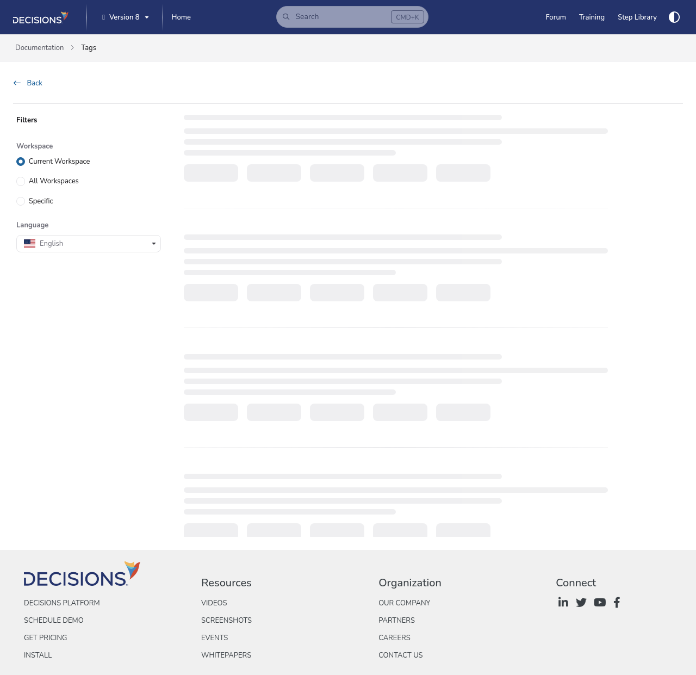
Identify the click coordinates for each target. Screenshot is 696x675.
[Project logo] (41, 17)
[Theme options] (674, 17)
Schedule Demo (54, 621)
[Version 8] (124, 18)
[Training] (592, 17)
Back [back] (28, 83)
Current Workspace (59, 161)
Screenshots (226, 621)
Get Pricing (45, 638)
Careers (394, 638)
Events (214, 638)
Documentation (39, 48)
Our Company (404, 603)
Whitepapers (226, 655)
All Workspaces (54, 181)
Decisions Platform (62, 603)
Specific (41, 201)
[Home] (181, 17)
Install (38, 655)
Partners (396, 621)
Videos (214, 603)
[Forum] (555, 17)
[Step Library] (637, 17)
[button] (352, 17)
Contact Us (400, 655)
